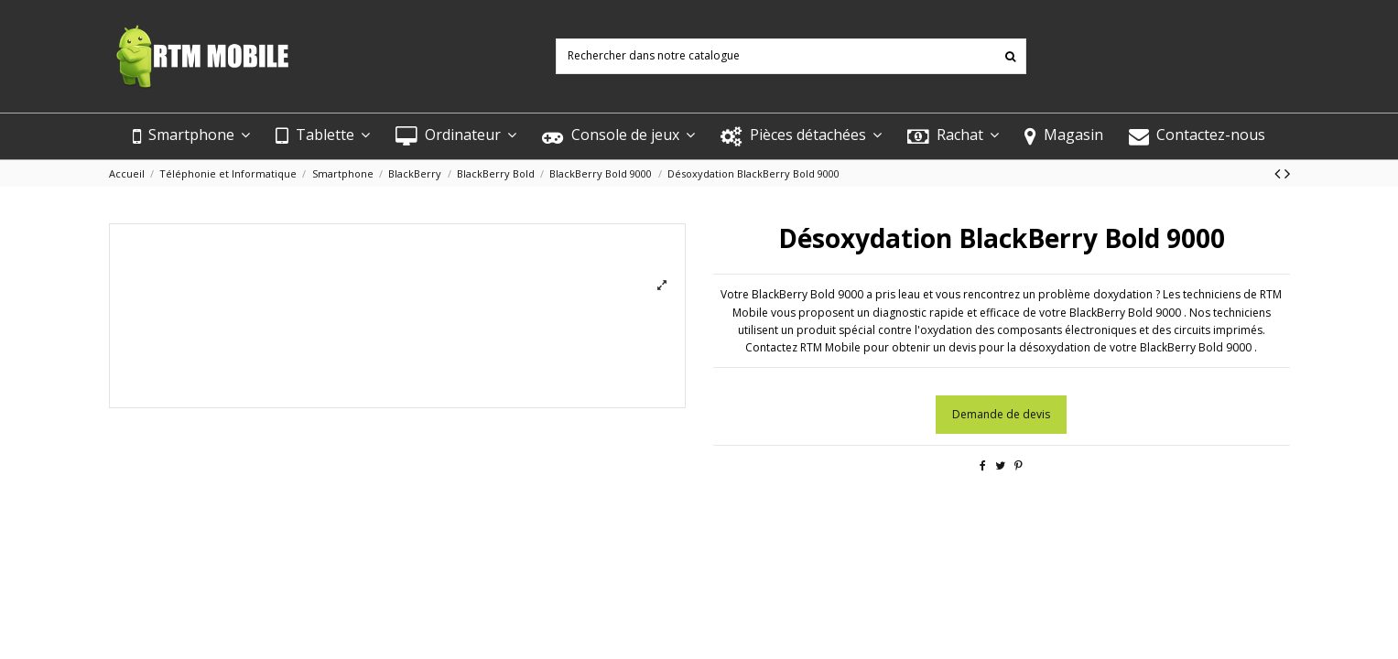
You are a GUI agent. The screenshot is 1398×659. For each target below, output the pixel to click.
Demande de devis (1001, 414)
